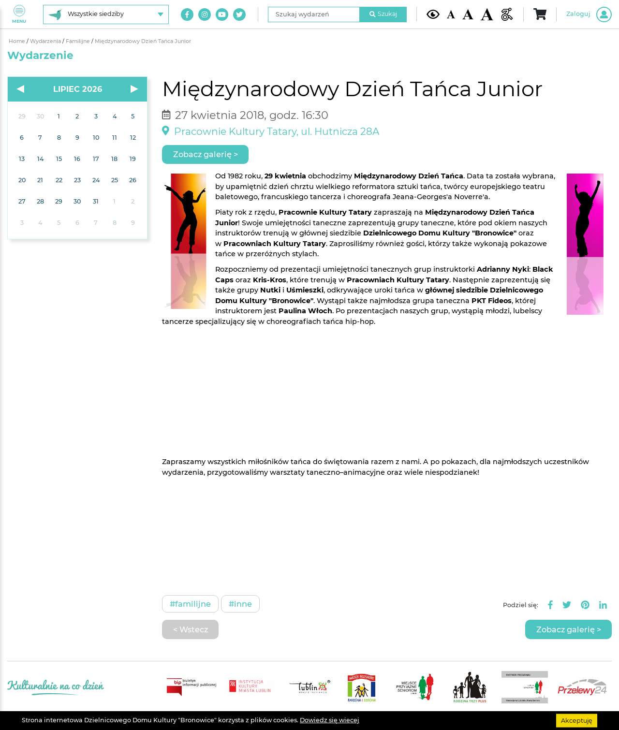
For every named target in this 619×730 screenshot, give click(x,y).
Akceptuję (576, 720)
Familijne (78, 41)
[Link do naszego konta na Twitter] (239, 14)
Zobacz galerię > (205, 154)
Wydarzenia (46, 41)
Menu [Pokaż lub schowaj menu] (19, 14)
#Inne (240, 604)
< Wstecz (190, 629)
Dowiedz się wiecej (329, 720)
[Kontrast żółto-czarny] (433, 14)
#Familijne (190, 604)
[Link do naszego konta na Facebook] (187, 14)
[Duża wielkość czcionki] (487, 14)
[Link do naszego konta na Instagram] (204, 14)
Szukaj (383, 13)
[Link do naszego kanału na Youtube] (222, 14)
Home (18, 41)
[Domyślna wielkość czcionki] (451, 14)
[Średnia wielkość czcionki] (467, 14)
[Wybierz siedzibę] (106, 14)
